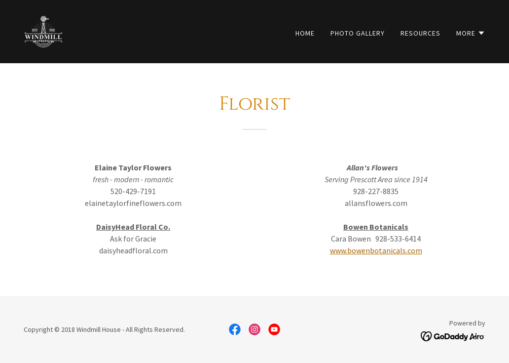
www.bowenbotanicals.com (376, 250)
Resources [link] (420, 33)
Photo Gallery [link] (357, 33)
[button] (470, 33)
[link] (43, 31)
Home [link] (305, 33)
